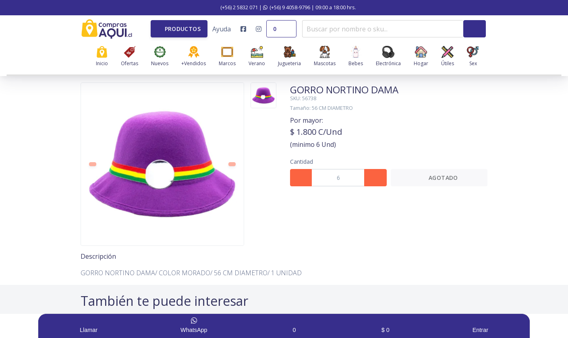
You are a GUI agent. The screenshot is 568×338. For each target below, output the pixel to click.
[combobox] (382, 28)
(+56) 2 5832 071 (235, 7)
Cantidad (301, 161)
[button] (179, 28)
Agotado (439, 177)
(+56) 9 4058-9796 (286, 7)
